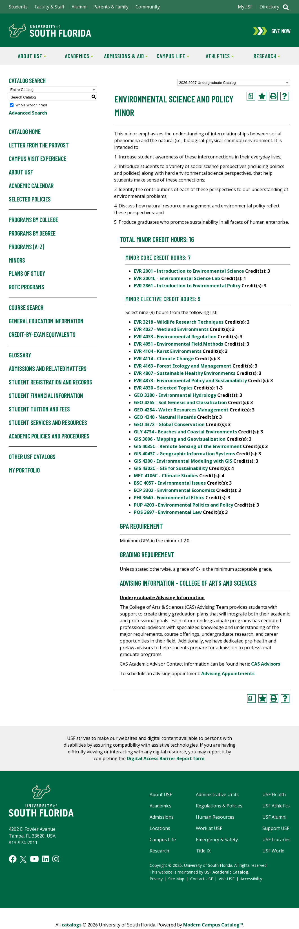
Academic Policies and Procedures (49, 437)
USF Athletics (276, 806)
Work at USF (209, 829)
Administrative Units (217, 795)
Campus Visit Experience (37, 159)
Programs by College (33, 220)
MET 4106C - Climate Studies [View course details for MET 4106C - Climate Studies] (166, 476)
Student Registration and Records (50, 383)
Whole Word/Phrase (31, 106)
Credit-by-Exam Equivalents (42, 335)
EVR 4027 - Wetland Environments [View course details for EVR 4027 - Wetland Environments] (171, 330)
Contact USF (201, 879)
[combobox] (234, 83)
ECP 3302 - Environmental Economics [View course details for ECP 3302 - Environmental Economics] (174, 491)
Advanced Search (28, 114)
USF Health (274, 795)
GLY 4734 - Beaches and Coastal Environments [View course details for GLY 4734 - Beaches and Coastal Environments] (185, 432)
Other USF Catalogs (32, 457)
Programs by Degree (32, 234)
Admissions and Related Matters (48, 369)
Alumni (79, 7)
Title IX (203, 852)
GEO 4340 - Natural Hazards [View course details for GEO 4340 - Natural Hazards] (165, 418)
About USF (27, 56)
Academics (74, 56)
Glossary (20, 356)
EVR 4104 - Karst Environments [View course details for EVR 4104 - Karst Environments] (167, 352)
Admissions (162, 818)
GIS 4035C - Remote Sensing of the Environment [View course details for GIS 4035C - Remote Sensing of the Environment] (188, 447)
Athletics (215, 56)
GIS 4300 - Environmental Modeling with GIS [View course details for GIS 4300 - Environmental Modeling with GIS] (183, 462)
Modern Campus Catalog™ (213, 926)
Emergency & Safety (217, 840)
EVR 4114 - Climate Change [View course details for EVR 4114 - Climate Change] (164, 359)
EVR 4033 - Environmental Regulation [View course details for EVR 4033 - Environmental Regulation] (175, 337)
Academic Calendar (31, 186)
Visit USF (226, 879)
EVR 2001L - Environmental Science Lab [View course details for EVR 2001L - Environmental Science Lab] (177, 279)
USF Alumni (274, 818)
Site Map (176, 879)
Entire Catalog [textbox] (22, 90)
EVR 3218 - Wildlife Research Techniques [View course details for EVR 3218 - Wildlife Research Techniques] (178, 323)
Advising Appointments (227, 674)
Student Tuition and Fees (39, 410)
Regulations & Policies (219, 806)
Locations (160, 829)
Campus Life (169, 56)
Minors (17, 261)
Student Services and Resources (48, 423)
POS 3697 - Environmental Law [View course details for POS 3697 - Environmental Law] (168, 513)
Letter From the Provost (39, 146)
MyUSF (245, 7)
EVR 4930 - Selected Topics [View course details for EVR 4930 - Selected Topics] (163, 389)
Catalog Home (25, 132)
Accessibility (251, 879)
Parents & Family (111, 7)
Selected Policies (30, 200)
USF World (273, 852)
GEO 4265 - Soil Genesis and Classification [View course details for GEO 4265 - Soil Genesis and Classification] (180, 403)
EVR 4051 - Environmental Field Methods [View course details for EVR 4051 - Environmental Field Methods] (178, 345)
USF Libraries (276, 840)
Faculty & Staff (50, 7)
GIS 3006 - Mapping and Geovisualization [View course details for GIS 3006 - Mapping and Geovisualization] (179, 440)
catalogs (71, 926)
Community (148, 7)
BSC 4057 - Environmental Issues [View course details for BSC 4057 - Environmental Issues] (170, 484)
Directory (269, 7)
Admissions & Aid (125, 56)
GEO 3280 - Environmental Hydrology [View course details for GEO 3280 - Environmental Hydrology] (175, 396)
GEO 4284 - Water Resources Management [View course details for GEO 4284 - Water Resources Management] (181, 411)
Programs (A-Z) (26, 247)
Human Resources (215, 818)
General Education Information (46, 322)
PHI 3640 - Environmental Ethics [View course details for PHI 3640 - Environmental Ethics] (169, 498)
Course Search (26, 308)
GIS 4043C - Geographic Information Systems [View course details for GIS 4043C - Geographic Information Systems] (184, 454)
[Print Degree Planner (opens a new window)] (251, 97)
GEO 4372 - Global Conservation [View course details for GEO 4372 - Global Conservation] (169, 425)
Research (261, 56)
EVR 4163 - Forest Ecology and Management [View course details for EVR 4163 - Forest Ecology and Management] (182, 367)
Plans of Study (27, 274)
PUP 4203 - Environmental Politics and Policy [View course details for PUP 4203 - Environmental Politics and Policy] (183, 506)
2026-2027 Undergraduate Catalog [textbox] (207, 83)
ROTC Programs (26, 288)
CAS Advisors (265, 665)
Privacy (156, 879)
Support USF (275, 829)
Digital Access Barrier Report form (166, 759)
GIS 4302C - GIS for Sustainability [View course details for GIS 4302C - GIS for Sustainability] (171, 469)
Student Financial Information (46, 396)
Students (18, 7)
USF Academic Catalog (226, 873)
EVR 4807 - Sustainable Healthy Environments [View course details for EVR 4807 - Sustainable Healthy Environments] (184, 374)
